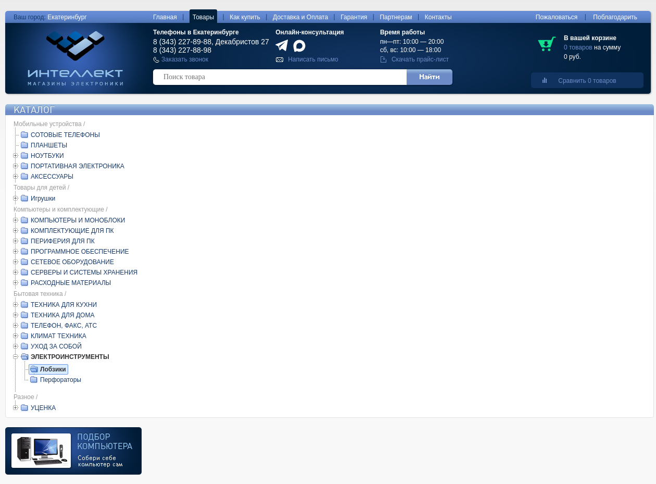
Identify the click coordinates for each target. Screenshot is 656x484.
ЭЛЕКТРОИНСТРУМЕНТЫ (70, 357)
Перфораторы (60, 379)
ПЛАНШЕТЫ (49, 145)
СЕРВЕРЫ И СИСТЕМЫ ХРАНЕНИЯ (84, 272)
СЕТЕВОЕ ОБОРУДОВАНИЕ (72, 262)
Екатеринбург (67, 17)
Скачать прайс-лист (420, 59)
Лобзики (53, 369)
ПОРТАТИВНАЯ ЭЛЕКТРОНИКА (77, 166)
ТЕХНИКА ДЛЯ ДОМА (62, 315)
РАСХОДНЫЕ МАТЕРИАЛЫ (71, 283)
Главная (165, 17)
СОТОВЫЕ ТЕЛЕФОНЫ (65, 135)
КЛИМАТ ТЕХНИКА (58, 336)
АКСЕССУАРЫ (52, 176)
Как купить (245, 17)
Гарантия (353, 17)
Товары (203, 17)
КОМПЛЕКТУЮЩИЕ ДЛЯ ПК (72, 230)
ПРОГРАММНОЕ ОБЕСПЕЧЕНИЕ (80, 251)
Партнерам (396, 17)
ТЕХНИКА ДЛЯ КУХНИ (64, 304)
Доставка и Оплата (300, 17)
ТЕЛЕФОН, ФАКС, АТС (64, 325)
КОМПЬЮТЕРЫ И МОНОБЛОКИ (78, 220)
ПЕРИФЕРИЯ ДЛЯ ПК (63, 241)
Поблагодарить (615, 17)
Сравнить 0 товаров (587, 80)
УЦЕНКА (43, 408)
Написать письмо (313, 59)
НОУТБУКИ (47, 155)
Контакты (438, 17)
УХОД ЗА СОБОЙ (56, 346)
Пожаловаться (557, 17)
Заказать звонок (184, 59)
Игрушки (43, 198)
